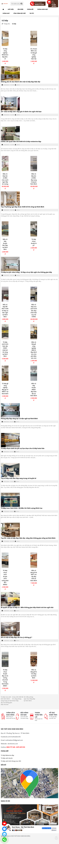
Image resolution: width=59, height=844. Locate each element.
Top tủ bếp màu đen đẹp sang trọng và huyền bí (18, 478)
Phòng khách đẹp (42, 9)
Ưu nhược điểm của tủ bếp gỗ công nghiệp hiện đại (33, 54)
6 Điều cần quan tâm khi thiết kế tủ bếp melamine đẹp (21, 141)
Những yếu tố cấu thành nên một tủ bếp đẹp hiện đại (20, 82)
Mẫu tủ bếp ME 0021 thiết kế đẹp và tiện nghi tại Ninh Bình (5, 310)
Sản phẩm (20, 9)
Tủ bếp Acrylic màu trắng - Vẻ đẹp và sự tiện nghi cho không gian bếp (26, 272)
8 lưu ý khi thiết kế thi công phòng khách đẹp (17, 699)
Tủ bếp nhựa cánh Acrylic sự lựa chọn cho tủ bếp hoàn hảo (22, 448)
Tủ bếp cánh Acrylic (7, 758)
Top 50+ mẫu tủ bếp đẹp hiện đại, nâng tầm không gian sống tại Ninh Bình (28, 538)
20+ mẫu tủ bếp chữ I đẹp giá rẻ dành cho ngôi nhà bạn (21, 111)
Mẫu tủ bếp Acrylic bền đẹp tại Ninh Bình (5, 244)
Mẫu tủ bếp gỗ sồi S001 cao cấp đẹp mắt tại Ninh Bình (33, 575)
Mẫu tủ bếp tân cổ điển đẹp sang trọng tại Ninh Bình (33, 179)
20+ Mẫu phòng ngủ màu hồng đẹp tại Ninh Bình (29, 699)
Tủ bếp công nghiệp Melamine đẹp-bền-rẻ (5, 54)
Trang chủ (7, 24)
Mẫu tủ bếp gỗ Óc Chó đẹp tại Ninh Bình (34, 674)
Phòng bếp (30, 9)
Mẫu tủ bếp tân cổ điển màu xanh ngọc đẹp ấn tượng (5, 179)
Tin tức (32, 13)
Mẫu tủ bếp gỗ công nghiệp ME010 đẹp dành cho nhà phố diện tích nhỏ (34, 350)
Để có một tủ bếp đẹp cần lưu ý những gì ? (16, 637)
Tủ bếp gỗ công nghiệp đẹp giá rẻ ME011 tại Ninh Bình (5, 388)
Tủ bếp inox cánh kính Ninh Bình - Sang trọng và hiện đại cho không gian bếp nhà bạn (6, 700)
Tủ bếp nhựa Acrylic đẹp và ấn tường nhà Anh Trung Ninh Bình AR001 (5, 678)
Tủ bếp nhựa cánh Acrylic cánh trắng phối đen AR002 (5, 577)
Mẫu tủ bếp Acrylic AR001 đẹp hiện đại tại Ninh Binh (33, 389)
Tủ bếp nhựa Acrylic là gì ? (34, 242)
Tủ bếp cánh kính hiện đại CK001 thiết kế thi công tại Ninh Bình (5, 349)
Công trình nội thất (19, 13)
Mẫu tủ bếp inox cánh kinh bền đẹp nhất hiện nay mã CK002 (34, 310)
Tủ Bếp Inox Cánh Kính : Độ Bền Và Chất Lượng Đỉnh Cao (21, 508)
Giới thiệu (11, 9)
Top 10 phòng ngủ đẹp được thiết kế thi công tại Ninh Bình (22, 207)
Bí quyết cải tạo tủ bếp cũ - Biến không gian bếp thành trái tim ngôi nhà (27, 607)
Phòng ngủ (6, 13)
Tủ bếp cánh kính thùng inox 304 (11, 761)
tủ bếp (14, 24)
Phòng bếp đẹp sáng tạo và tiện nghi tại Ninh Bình (19, 418)
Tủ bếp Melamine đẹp (7, 755)
